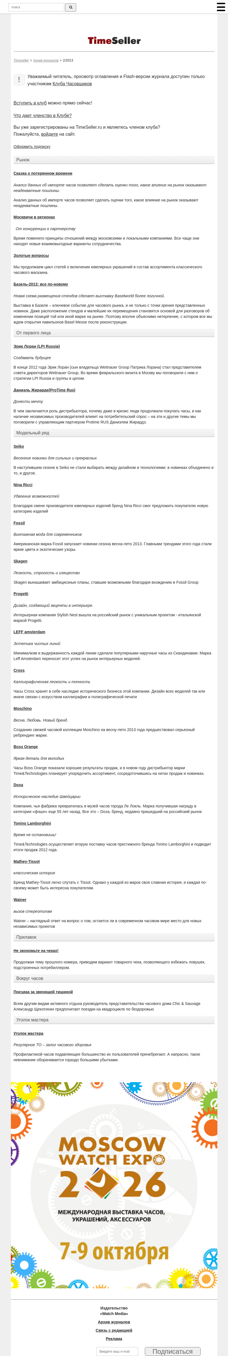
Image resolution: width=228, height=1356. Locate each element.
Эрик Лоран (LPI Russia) (37, 346)
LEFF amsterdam (29, 632)
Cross (19, 670)
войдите (49, 134)
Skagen (21, 561)
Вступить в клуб (30, 103)
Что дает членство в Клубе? (43, 115)
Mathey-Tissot (27, 861)
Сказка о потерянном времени (43, 173)
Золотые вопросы (31, 255)
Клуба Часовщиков (72, 83)
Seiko (19, 446)
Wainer (20, 899)
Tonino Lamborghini (32, 823)
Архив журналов (46, 60)
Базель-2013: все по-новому (41, 284)
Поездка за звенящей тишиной (43, 992)
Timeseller (21, 60)
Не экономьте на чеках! (36, 950)
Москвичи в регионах (34, 217)
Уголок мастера (29, 1033)
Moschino (23, 708)
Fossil (19, 523)
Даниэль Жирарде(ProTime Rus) (45, 390)
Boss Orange (26, 746)
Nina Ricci (23, 485)
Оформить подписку (32, 146)
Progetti (21, 593)
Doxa (18, 785)
